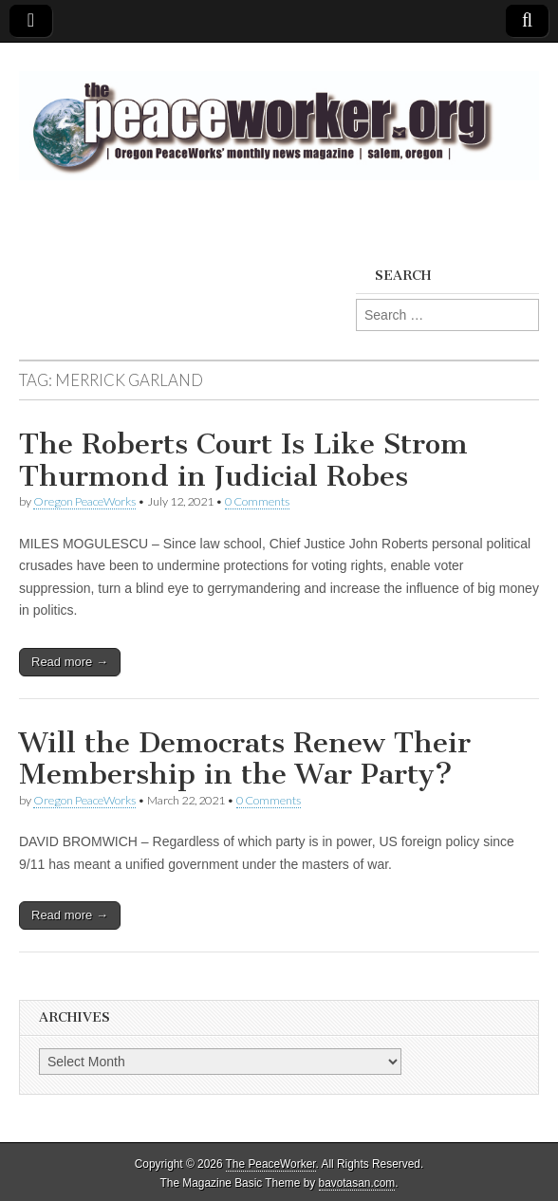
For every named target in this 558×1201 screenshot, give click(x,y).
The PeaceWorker (271, 1164)
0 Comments (257, 501)
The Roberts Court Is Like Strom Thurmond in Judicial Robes (243, 460)
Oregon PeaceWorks (84, 501)
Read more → (69, 662)
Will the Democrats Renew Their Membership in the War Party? (245, 759)
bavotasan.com (357, 1183)
